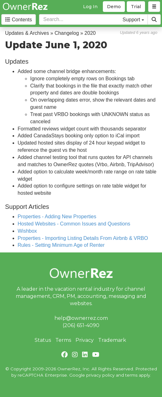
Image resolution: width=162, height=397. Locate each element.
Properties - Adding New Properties (57, 216)
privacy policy (100, 375)
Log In (90, 6)
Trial (136, 6)
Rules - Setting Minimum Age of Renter (61, 245)
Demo (114, 6)
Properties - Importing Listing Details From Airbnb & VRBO (83, 238)
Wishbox (27, 231)
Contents (18, 19)
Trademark (112, 340)
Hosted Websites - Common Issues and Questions (74, 223)
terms (131, 375)
